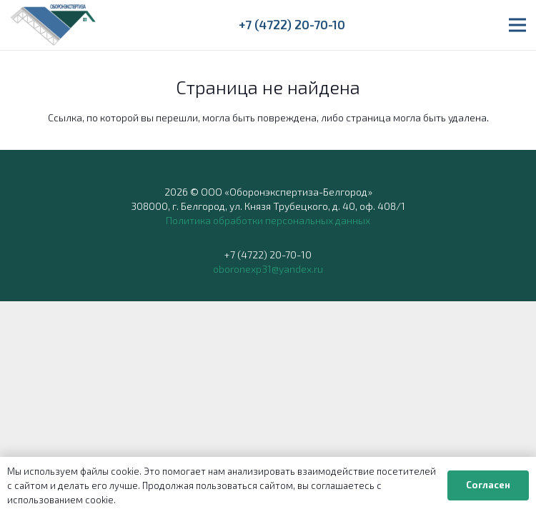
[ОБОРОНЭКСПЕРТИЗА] (53, 25)
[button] (517, 25)
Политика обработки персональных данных (268, 220)
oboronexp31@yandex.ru (268, 269)
